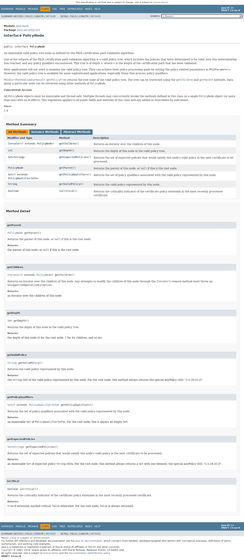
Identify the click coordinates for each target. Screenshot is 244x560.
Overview (7, 9)
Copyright (7, 550)
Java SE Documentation (88, 541)
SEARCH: (155, 16)
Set (10, 157)
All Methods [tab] (17, 131)
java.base (22, 25)
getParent (66, 167)
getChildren (67, 143)
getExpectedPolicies (73, 157)
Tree (62, 9)
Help (97, 9)
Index (88, 9)
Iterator (14, 143)
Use (54, 9)
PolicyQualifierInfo (22, 178)
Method (51, 16)
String (18, 157)
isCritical (66, 190)
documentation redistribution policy (89, 553)
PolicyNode (44, 143)
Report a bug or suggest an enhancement (25, 538)
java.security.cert (28, 29)
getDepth (65, 150)
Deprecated (75, 9)
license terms (160, 2)
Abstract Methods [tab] (76, 131)
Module (21, 9)
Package (33, 9)
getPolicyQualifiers (73, 174)
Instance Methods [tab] (44, 131)
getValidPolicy (69, 184)
